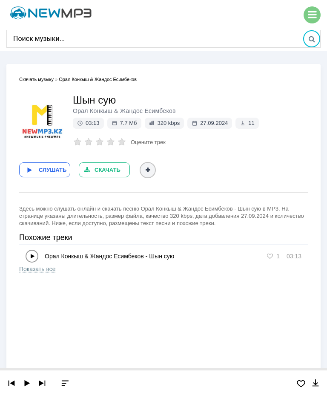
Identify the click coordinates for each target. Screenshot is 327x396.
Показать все (37, 269)
